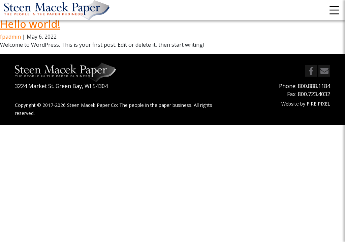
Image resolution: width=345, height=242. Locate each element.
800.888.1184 (314, 86)
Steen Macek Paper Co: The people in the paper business (129, 105)
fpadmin (10, 36)
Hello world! (30, 24)
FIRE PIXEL (318, 103)
